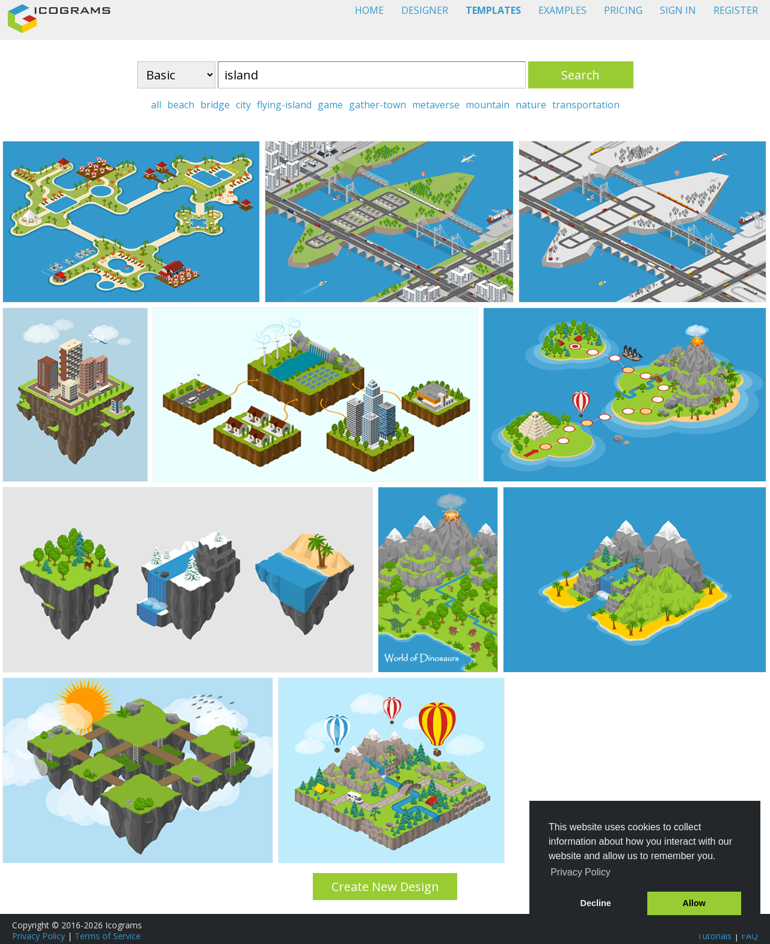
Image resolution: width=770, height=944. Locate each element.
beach (180, 104)
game (330, 104)
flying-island (284, 104)
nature (531, 104)
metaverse (436, 104)
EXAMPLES (562, 10)
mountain (488, 104)
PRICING (623, 10)
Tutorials (714, 936)
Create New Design (385, 886)
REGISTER (735, 10)
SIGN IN (678, 10)
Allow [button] (694, 903)
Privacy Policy (38, 936)
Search (580, 75)
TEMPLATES (493, 10)
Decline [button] (596, 903)
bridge (215, 104)
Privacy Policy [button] (580, 872)
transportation (586, 104)
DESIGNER (424, 10)
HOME (369, 10)
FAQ (749, 936)
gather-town (377, 104)
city (243, 104)
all (156, 104)
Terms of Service (108, 936)
